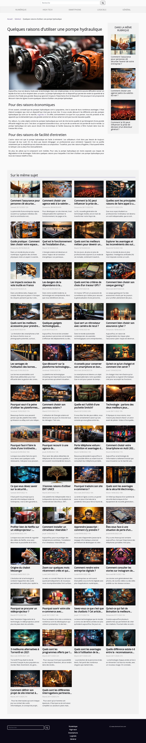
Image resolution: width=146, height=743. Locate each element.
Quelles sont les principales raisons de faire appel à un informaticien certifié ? (120, 203)
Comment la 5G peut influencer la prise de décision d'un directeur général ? (121, 126)
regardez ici (41, 114)
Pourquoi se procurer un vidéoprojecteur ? (24, 610)
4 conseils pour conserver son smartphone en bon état (88, 367)
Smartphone (75, 9)
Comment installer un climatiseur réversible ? (54, 528)
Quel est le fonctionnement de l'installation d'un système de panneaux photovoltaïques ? (57, 246)
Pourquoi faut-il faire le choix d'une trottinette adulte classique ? (23, 448)
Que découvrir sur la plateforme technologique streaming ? (56, 367)
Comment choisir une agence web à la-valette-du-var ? (122, 93)
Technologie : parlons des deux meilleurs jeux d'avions (120, 407)
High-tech (47, 9)
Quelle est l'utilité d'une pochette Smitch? (86, 406)
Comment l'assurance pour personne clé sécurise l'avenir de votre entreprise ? (122, 60)
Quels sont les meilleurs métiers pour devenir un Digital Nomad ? (87, 244)
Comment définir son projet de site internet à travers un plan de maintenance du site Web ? (25, 694)
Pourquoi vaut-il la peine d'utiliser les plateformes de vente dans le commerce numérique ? (24, 409)
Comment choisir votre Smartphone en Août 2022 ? (120, 448)
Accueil (9, 19)
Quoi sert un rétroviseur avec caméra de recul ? (87, 324)
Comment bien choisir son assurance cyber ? (120, 324)
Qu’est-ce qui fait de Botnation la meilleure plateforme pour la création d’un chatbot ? (118, 613)
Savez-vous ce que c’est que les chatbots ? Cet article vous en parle (89, 611)
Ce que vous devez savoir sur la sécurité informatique (24, 489)
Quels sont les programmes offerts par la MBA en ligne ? (56, 652)
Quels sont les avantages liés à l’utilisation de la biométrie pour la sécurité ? (87, 654)
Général (127, 9)
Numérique (20, 9)
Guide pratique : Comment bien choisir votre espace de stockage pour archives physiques (25, 246)
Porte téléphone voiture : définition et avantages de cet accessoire (88, 448)
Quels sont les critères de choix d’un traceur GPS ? (87, 284)
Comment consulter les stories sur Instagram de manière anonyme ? (119, 570)
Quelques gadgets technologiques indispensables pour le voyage (54, 327)
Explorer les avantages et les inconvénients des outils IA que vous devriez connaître (120, 246)
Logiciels (101, 9)
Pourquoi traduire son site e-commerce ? (88, 487)
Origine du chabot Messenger (20, 569)
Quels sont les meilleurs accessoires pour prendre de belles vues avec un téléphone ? (24, 327)
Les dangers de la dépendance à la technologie (51, 285)
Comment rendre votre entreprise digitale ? (86, 569)
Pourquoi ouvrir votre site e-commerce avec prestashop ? (56, 611)
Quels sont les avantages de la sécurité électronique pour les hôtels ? (120, 489)
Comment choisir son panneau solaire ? (53, 406)
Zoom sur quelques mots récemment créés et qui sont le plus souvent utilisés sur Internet (55, 572)
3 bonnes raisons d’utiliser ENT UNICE (56, 487)
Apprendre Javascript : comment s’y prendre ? (86, 528)
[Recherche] (70, 3)
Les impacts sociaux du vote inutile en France (23, 284)
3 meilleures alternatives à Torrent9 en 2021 (25, 651)
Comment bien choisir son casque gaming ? (120, 284)
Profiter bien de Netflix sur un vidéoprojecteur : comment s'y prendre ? (25, 530)
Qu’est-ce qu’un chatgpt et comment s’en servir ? (120, 365)
